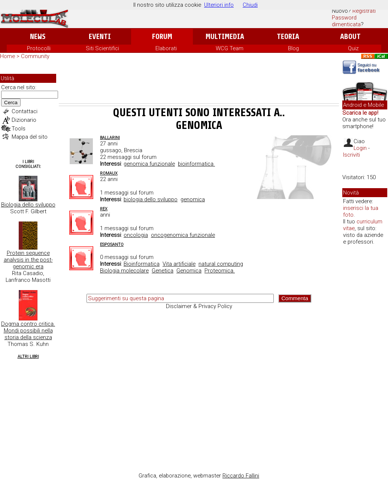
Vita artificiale (179, 263)
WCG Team (229, 48)
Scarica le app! (360, 112)
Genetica (162, 270)
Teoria (288, 36)
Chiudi (250, 4)
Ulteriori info (219, 4)
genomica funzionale (149, 163)
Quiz (353, 48)
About (350, 36)
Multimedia (225, 36)
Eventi (100, 36)
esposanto (112, 244)
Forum (162, 36)
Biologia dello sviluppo (28, 204)
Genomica (188, 270)
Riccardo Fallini (240, 475)
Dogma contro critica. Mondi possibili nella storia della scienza (28, 330)
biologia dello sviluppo (151, 199)
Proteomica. (219, 270)
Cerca (11, 102)
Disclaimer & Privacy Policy (199, 306)
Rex (103, 209)
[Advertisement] (199, 83)
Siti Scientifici (102, 48)
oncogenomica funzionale (183, 235)
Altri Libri (28, 356)
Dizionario (24, 120)
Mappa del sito (30, 136)
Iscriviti (351, 154)
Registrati (364, 10)
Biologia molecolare (124, 270)
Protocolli (39, 48)
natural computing (220, 263)
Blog (293, 48)
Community (35, 56)
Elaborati (166, 48)
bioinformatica (196, 163)
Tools (18, 128)
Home (7, 56)
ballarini (110, 137)
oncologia (136, 235)
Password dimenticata (346, 21)
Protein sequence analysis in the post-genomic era (28, 260)
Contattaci (24, 111)
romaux (109, 173)
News (37, 36)
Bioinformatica (142, 263)
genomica (193, 199)
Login (360, 148)
